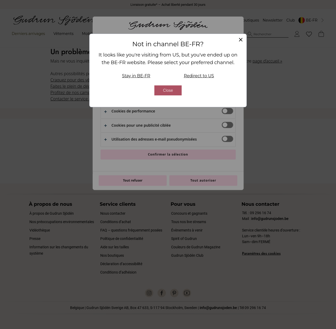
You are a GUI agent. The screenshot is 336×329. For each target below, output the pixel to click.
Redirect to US (199, 76)
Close (168, 90)
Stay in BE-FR (136, 76)
